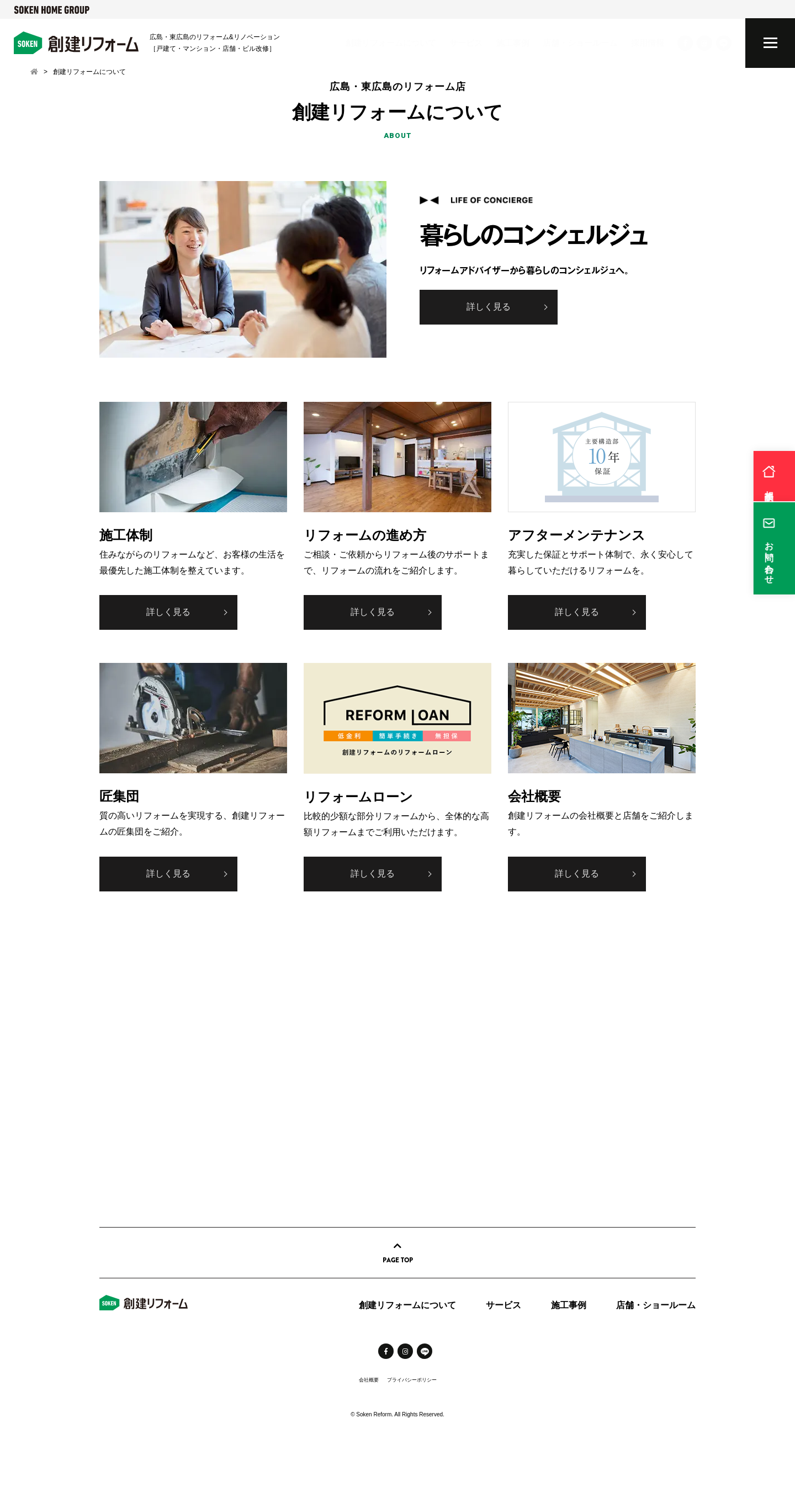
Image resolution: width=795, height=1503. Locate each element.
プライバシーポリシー (412, 1380)
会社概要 (369, 1380)
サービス (466, 42)
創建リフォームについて (390, 42)
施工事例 (512, 42)
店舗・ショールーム (580, 42)
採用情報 (647, 42)
